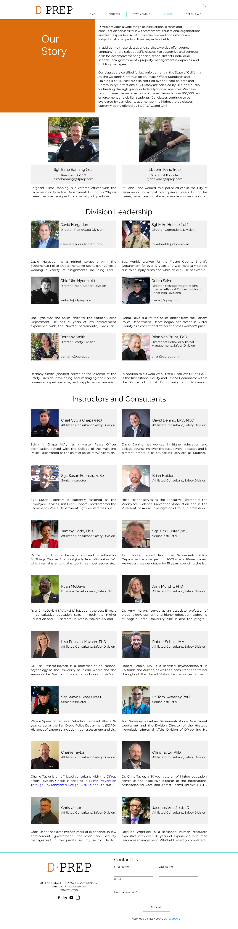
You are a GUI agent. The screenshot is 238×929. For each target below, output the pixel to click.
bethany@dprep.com (76, 356)
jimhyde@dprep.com (76, 300)
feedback (173, 918)
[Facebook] (59, 897)
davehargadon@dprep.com (81, 244)
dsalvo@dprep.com (166, 300)
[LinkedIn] (65, 897)
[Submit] (156, 908)
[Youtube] (71, 897)
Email (118, 879)
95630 (94, 883)
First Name (121, 866)
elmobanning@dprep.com (73, 179)
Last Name (166, 866)
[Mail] (77, 897)
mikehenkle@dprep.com (170, 244)
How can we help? (126, 892)
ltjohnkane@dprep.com (164, 179)
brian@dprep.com (165, 356)
